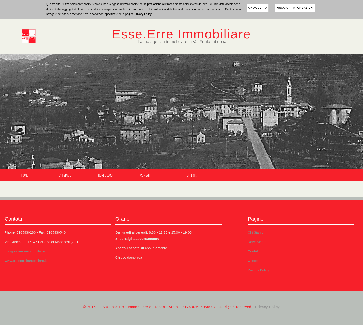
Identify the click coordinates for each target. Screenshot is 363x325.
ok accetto (257, 7)
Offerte (191, 175)
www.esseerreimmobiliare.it (26, 261)
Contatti (145, 175)
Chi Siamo (65, 175)
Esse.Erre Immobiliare (181, 34)
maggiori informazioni (295, 7)
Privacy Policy (258, 270)
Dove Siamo (105, 175)
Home (24, 175)
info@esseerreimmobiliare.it (26, 251)
